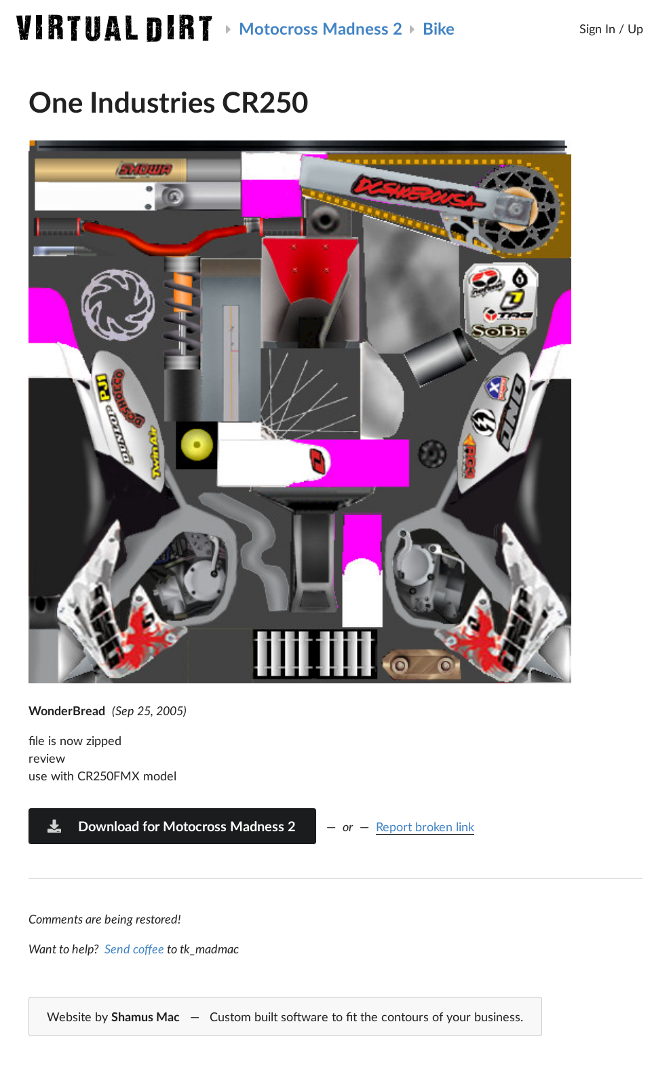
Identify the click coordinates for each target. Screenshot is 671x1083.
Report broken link (425, 826)
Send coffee (134, 948)
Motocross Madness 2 (320, 28)
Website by (285, 1017)
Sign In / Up (611, 28)
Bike (439, 28)
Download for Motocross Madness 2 (171, 826)
